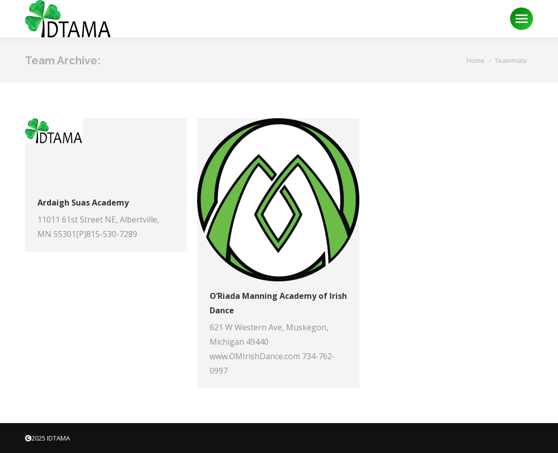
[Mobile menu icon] (521, 18)
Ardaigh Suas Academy (83, 202)
